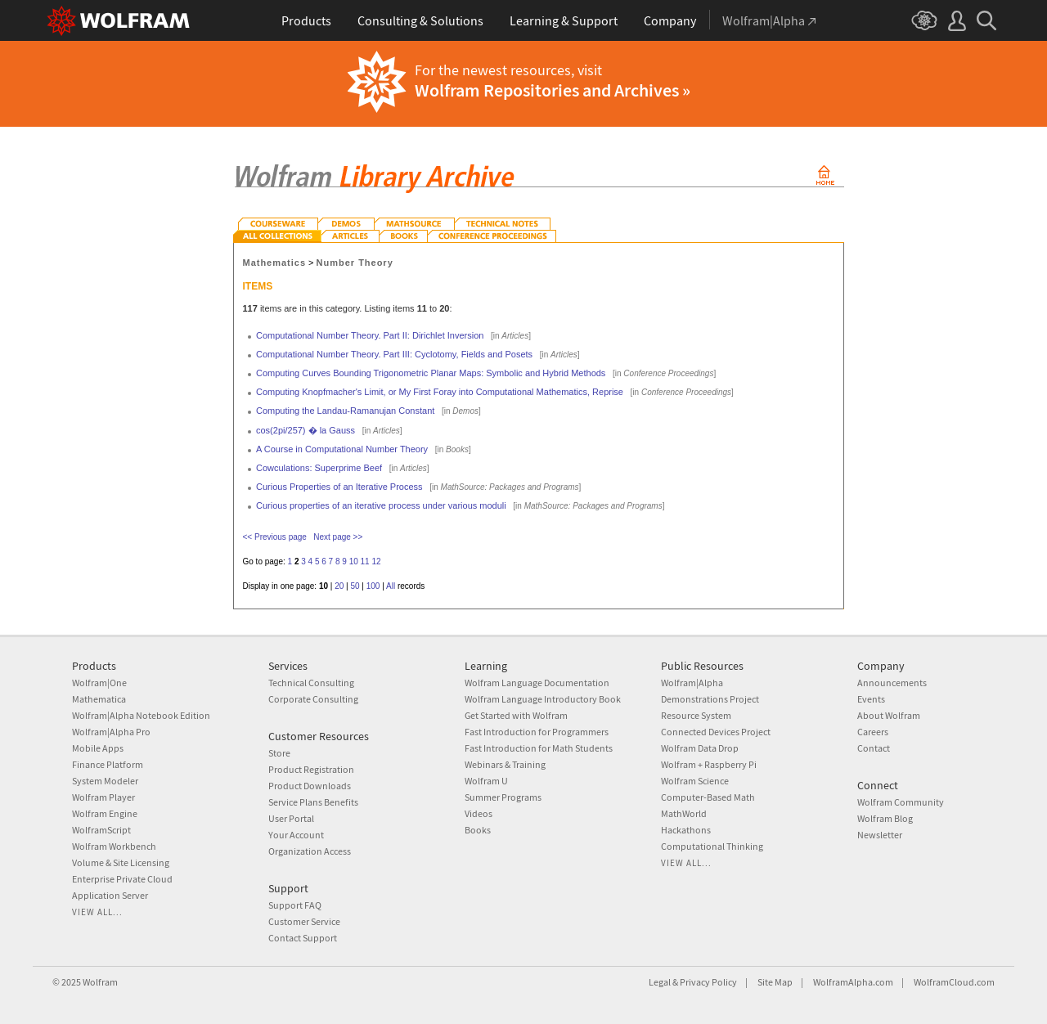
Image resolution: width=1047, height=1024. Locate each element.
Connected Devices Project (716, 731)
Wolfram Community (900, 802)
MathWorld (684, 813)
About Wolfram (888, 715)
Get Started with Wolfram (516, 715)
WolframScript (101, 830)
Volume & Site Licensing (120, 862)
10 (353, 561)
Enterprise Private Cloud (122, 879)
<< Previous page (275, 536)
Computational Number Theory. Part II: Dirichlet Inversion (369, 335)
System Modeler (105, 781)
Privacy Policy (708, 982)
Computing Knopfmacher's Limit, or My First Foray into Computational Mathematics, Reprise (439, 392)
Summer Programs (503, 797)
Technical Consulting (311, 682)
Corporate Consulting (313, 699)
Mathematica (99, 699)
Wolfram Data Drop (700, 748)
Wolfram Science (695, 781)
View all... (97, 912)
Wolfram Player (103, 797)
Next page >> (337, 536)
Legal (660, 982)
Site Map (775, 982)
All (390, 586)
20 (339, 586)
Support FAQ (294, 905)
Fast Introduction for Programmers (537, 731)
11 (365, 561)
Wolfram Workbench (114, 846)
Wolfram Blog (885, 818)
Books (478, 830)
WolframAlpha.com (853, 982)
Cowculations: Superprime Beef (319, 468)
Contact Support (302, 938)
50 (354, 586)
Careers (872, 731)
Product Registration (311, 769)
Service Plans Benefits (313, 802)
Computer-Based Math (708, 797)
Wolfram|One (99, 682)
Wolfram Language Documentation (537, 682)
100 (373, 586)
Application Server (110, 895)
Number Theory (355, 262)
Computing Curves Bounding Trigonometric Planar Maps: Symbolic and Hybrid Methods (430, 373)
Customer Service (304, 921)
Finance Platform (107, 764)
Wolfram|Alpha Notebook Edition (141, 715)
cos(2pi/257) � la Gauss (305, 430)
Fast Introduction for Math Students (539, 748)
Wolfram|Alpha (692, 682)
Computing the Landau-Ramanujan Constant (345, 410)
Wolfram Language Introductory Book (543, 699)
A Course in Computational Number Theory (342, 449)
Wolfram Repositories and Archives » (552, 90)
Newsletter (879, 835)
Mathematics (275, 262)
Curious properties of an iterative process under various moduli (381, 505)
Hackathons (686, 830)
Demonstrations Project (710, 699)
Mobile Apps (98, 748)
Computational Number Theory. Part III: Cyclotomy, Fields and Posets (394, 354)
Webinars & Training (505, 764)
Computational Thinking (712, 846)
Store (279, 753)
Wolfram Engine (104, 813)
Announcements (892, 682)
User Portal (291, 818)
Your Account (296, 835)
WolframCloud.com (954, 982)
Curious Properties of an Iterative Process (339, 487)
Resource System (696, 715)
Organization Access (309, 851)
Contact (873, 748)
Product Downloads (309, 785)
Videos (478, 813)
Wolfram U (486, 781)
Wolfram (100, 982)
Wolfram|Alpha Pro (111, 731)
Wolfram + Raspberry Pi (709, 764)
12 (375, 561)
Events (871, 699)
